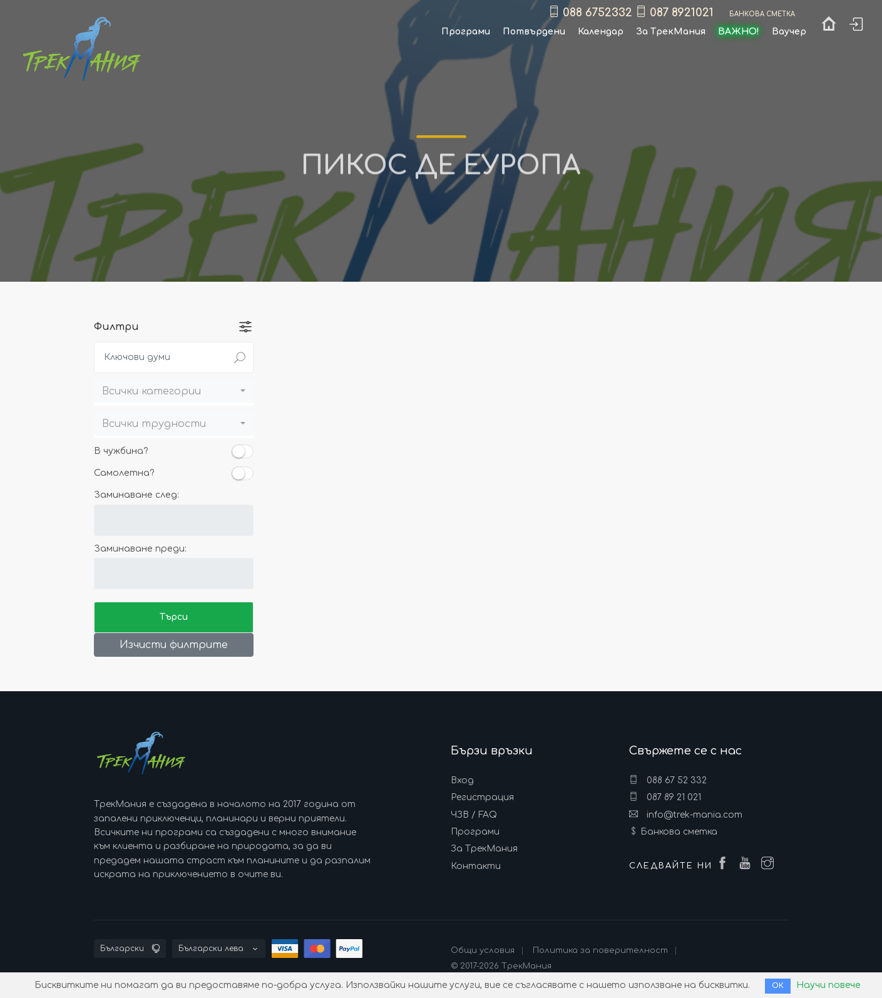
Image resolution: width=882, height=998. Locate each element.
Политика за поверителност (600, 950)
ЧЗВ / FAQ (474, 815)
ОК (778, 986)
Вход (462, 780)
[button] (174, 391)
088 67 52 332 (668, 780)
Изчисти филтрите (174, 645)
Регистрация (482, 797)
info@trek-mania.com (685, 815)
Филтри (116, 326)
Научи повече (828, 985)
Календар (600, 31)
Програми (475, 831)
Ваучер (789, 31)
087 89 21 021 (665, 797)
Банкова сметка (678, 831)
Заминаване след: (136, 495)
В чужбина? (121, 451)
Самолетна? (124, 473)
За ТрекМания (484, 848)
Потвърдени (534, 31)
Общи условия (483, 950)
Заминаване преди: (140, 548)
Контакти (476, 866)
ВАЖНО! (738, 31)
